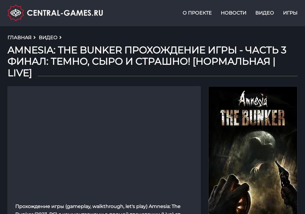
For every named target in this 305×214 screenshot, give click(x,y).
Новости (233, 13)
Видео (264, 13)
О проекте (197, 13)
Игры (290, 13)
